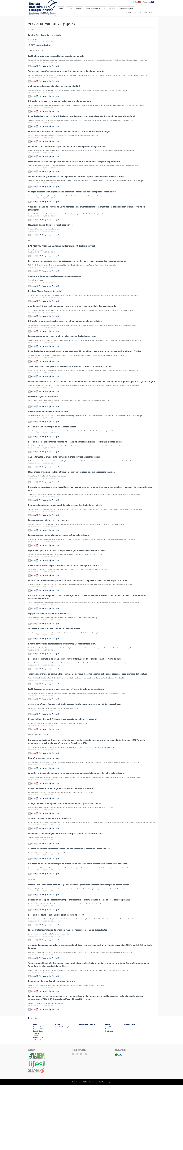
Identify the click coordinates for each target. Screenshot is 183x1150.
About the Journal (39, 1027)
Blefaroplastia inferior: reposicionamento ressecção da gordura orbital (63, 565)
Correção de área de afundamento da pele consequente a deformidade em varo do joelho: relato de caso (76, 773)
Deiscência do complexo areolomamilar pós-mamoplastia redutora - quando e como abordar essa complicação (79, 899)
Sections (36, 1033)
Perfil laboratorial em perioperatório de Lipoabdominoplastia (56, 56)
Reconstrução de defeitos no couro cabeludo (48, 520)
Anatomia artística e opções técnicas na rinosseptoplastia (54, 276)
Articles (112, 8)
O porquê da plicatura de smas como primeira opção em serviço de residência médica (67, 550)
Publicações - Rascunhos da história (44, 35)
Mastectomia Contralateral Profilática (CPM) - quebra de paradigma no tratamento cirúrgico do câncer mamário (79, 884)
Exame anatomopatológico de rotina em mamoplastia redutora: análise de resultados (67, 929)
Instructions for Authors (95, 8)
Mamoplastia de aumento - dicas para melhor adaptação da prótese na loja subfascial (67, 146)
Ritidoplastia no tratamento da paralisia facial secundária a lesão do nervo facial (65, 505)
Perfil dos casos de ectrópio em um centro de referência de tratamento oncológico (66, 689)
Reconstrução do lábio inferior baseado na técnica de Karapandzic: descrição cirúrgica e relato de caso (75, 441)
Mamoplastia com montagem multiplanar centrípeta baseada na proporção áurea (65, 833)
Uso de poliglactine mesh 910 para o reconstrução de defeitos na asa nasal (62, 719)
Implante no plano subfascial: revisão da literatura (51, 981)
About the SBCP (38, 1029)
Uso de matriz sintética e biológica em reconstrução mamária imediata (60, 788)
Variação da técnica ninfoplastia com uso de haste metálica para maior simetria (64, 803)
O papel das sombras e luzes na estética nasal (49, 613)
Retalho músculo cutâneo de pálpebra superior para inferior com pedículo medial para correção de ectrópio (77, 580)
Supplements (109, 1031)
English (137, 2)
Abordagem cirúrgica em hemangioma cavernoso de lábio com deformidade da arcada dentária (72, 306)
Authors (79, 8)
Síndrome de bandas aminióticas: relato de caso (50, 818)
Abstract (32, 66)
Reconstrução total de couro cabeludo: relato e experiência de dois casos (62, 336)
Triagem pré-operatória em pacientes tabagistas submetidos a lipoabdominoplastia (66, 71)
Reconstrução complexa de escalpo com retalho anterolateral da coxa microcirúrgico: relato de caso (74, 658)
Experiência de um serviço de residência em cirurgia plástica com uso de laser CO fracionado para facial (81, 116)
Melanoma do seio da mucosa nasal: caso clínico (50, 224)
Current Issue (109, 1027)
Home (61, 8)
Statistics (36, 1035)
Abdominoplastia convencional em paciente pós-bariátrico (55, 86)
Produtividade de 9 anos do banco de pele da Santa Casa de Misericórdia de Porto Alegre (69, 131)
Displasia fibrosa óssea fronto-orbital (45, 291)
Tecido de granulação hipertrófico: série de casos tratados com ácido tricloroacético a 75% (70, 366)
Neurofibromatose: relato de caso (43, 758)
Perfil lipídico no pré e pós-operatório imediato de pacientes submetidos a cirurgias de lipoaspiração (74, 161)
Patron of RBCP (38, 1037)
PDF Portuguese (34, 45)
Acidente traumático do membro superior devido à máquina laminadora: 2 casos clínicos (69, 848)
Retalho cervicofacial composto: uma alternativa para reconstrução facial (62, 643)
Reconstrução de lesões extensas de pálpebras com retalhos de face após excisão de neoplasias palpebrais (77, 260)
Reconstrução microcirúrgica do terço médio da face (52, 426)
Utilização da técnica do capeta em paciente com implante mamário (59, 101)
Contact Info (37, 1039)
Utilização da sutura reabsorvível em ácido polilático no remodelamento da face (65, 321)
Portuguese (148, 2)
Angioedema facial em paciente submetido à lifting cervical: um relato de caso (64, 456)
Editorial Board (38, 1031)
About (69, 8)
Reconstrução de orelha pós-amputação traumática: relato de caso (58, 535)
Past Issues (108, 1029)
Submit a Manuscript (62, 1027)
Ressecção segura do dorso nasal (43, 396)
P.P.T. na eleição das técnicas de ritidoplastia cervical (61, 245)
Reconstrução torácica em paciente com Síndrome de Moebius (56, 914)
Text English (46, 45)
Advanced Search (126, 8)
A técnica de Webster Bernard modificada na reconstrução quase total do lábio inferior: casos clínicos (74, 704)
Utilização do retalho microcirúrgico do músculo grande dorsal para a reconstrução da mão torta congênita (77, 863)
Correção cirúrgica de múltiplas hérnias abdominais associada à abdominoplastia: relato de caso (72, 191)
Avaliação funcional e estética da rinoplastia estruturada (54, 628)
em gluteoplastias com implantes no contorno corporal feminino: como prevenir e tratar (76, 176)
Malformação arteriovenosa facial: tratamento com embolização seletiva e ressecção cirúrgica (71, 471)
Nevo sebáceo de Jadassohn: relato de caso (48, 411)
